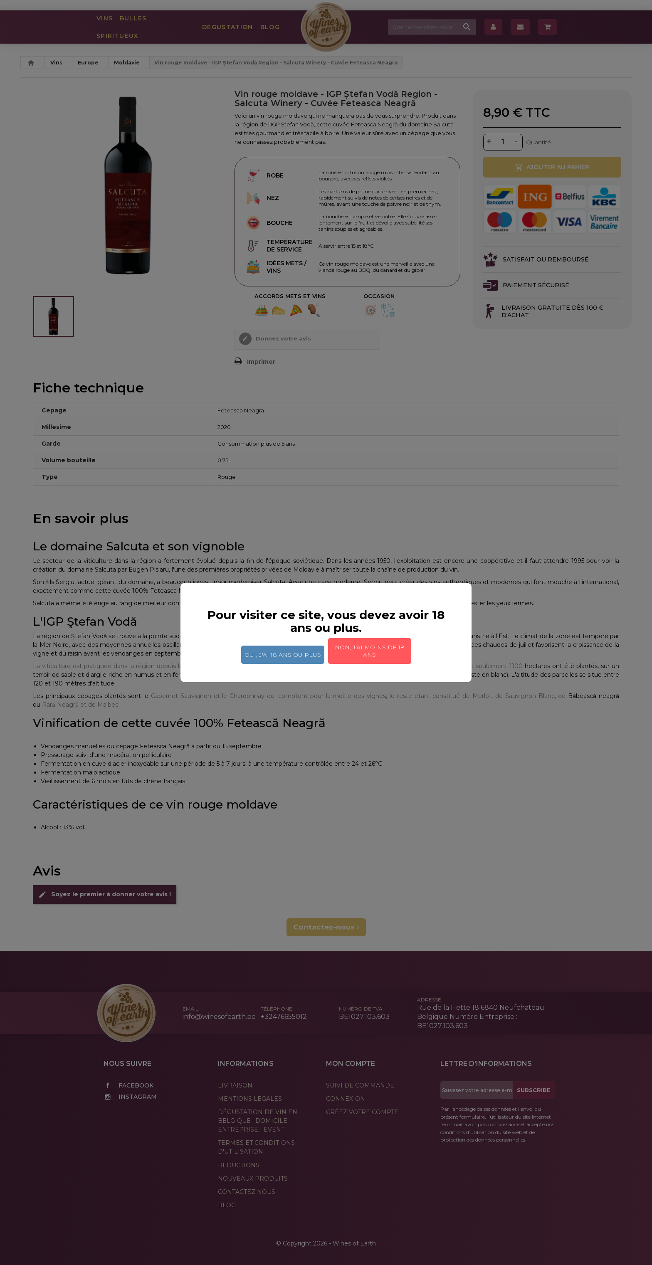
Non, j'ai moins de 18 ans (370, 651)
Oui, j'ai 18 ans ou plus (282, 654)
